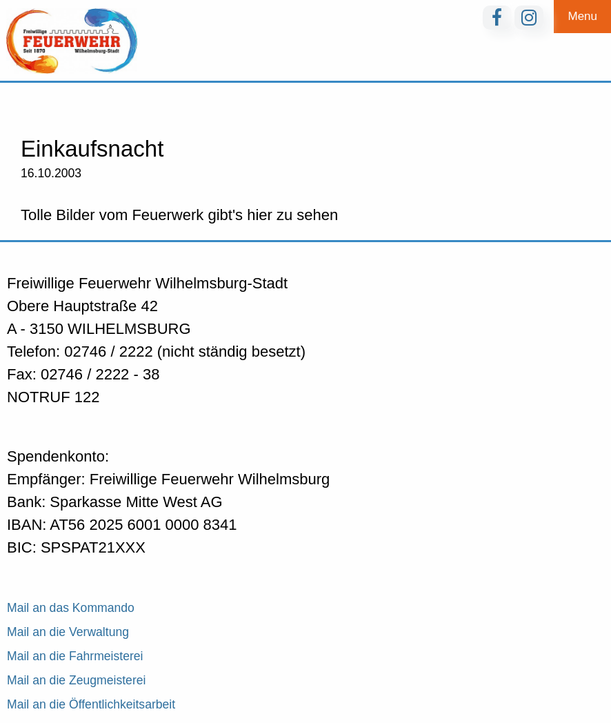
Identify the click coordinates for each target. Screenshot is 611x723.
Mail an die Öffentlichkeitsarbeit (91, 704)
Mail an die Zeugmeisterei (76, 680)
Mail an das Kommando (70, 608)
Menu (582, 16)
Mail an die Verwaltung (68, 632)
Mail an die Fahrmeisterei (75, 656)
